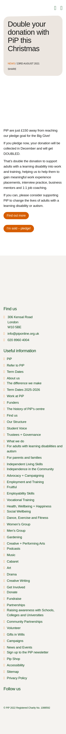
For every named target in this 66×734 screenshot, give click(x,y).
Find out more (16, 215)
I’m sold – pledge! (19, 228)
